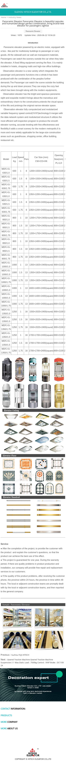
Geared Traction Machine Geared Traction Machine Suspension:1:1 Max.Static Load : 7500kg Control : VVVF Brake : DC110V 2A (32, 662)
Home (3, 17)
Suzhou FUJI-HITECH (20, 655)
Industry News (14, 17)
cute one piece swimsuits (22, 741)
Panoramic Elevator (33, 31)
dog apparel (11, 738)
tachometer (55, 738)
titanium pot (48, 741)
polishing (38, 741)
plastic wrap (43, 738)
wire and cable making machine (33, 743)
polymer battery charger (27, 738)
